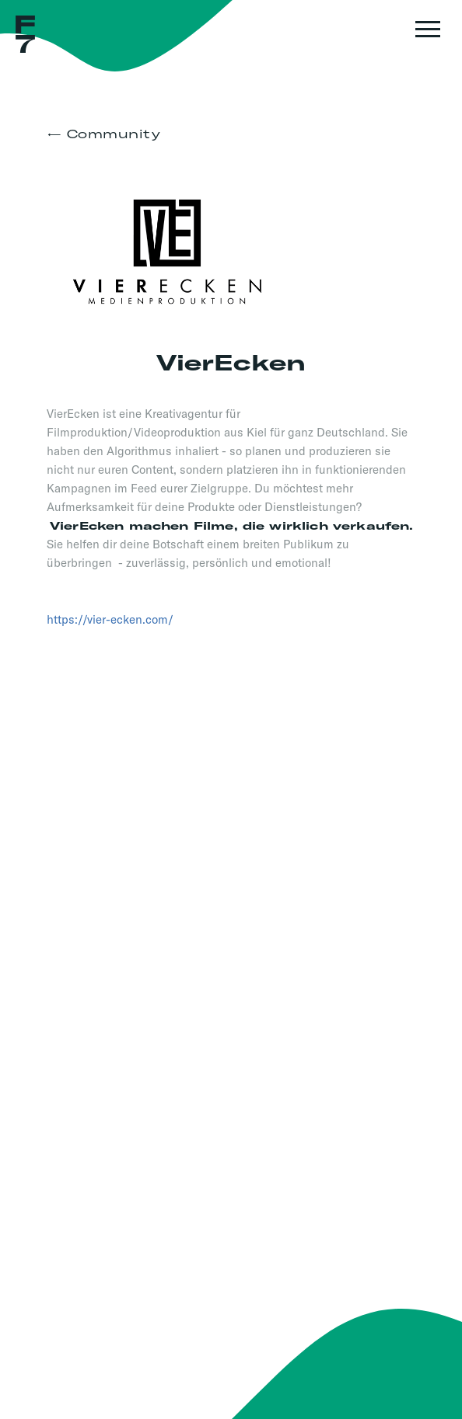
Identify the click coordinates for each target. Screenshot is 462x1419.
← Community (103, 134)
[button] (425, 36)
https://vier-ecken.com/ (110, 619)
